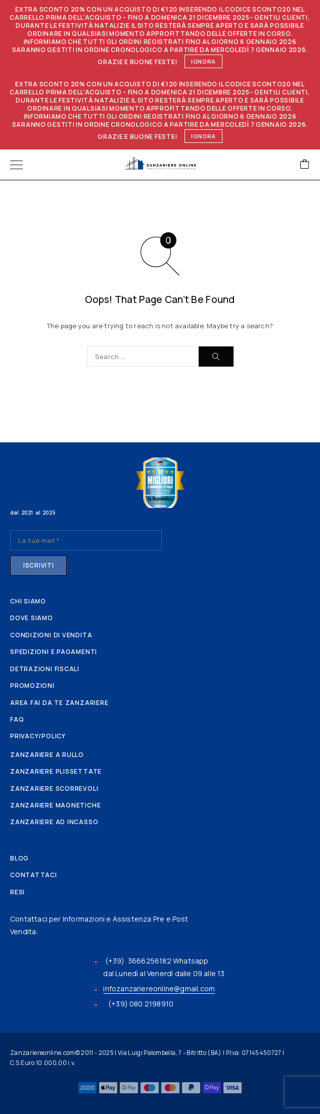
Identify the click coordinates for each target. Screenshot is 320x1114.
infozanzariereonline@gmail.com (159, 988)
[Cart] (305, 165)
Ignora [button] (203, 61)
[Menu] (16, 164)
